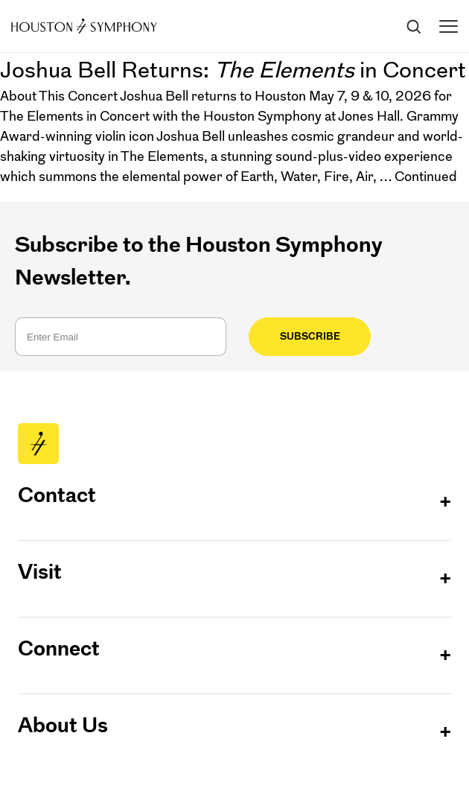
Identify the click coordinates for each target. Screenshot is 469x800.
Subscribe (305, 336)
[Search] (413, 26)
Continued (426, 176)
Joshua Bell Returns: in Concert (233, 69)
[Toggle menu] (448, 26)
